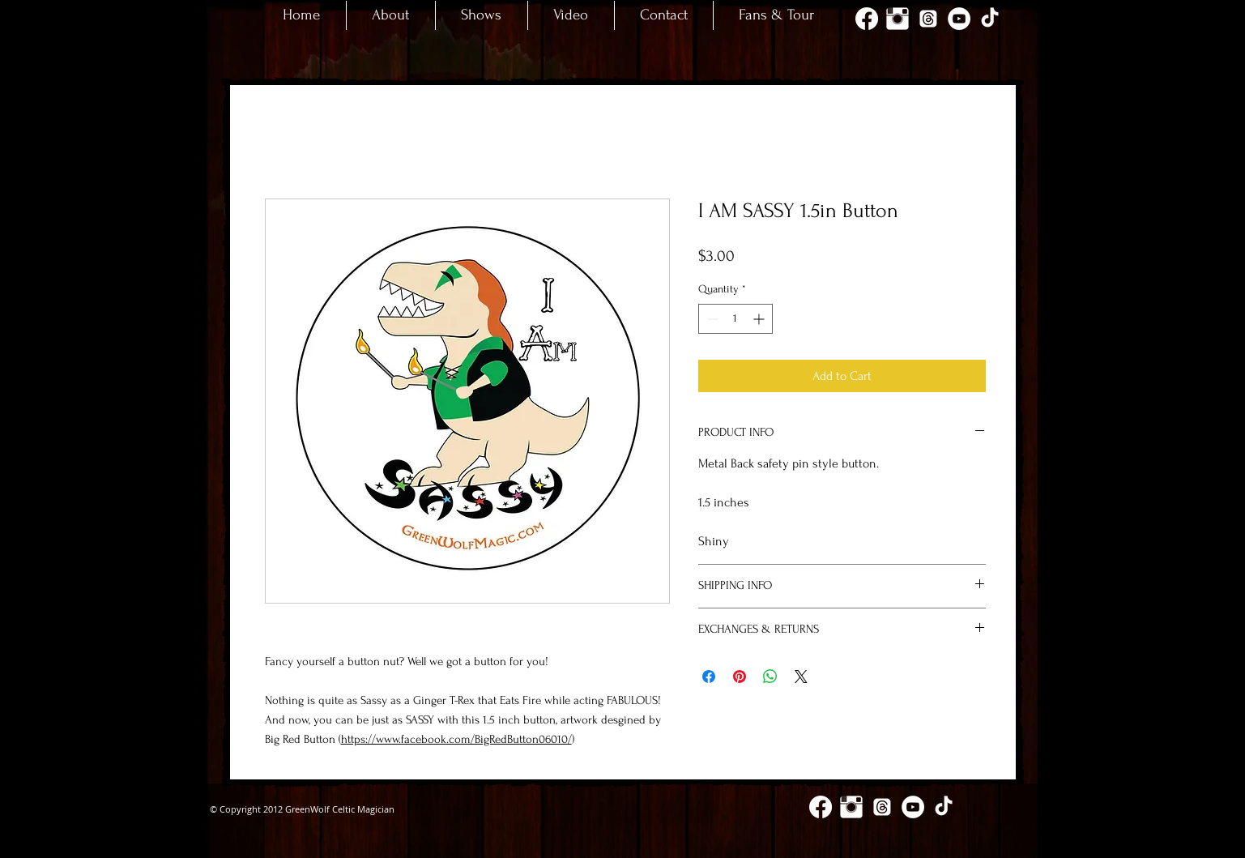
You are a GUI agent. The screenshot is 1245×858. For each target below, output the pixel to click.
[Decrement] (711, 319)
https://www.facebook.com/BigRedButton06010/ (456, 739)
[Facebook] (866, 18)
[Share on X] (801, 676)
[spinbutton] (735, 319)
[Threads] (928, 18)
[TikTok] (990, 18)
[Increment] (760, 319)
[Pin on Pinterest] (739, 676)
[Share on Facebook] (708, 676)
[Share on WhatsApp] (770, 676)
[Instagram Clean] (897, 18)
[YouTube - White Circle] (959, 18)
